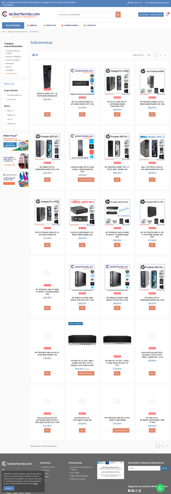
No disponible (14, 95)
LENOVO (11, 123)
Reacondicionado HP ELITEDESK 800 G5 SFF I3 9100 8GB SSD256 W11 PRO (47, 420)
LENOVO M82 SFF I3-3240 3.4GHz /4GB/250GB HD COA (82, 169)
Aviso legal (74, 472)
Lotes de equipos (13, 60)
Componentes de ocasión (13, 52)
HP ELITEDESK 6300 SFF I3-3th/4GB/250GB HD (47, 233)
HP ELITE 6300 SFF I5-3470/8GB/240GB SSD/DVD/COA (117, 104)
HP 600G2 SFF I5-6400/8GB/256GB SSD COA (47, 168)
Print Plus (45, 470)
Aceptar (9, 488)
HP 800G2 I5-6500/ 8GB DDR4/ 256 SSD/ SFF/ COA (82, 298)
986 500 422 (134, 2)
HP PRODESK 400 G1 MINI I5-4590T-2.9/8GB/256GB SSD (47, 291)
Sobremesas (11, 73)
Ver (47, 114)
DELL (10, 110)
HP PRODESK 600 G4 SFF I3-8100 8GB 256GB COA (47, 353)
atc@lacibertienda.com (157, 2)
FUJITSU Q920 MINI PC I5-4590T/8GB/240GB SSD (82, 233)
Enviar (164, 468)
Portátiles (10, 70)
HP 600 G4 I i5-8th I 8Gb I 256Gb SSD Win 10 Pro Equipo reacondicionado (82, 362)
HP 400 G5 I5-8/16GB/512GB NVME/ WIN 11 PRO (152, 420)
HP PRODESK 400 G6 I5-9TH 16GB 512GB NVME (117, 418)
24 (148, 55)
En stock (11, 99)
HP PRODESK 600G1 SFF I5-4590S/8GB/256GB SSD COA (152, 102)
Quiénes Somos (48, 467)
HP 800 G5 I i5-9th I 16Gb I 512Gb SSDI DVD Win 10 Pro (117, 362)
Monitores (10, 63)
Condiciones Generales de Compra (81, 468)
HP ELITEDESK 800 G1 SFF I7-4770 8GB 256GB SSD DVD (152, 234)
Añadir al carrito (86, 179)
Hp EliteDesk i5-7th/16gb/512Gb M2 (82, 418)
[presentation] (148, 477)
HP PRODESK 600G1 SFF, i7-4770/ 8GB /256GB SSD (117, 168)
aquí (36, 483)
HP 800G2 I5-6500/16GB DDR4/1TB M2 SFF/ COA (117, 298)
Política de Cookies (78, 479)
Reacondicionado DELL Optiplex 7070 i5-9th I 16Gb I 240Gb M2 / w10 (152, 354)
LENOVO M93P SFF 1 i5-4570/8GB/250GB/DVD (47, 94)
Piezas (8, 67)
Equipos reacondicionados (13, 45)
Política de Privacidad (79, 476)
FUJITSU (11, 115)
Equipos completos (13, 56)
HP (10, 119)
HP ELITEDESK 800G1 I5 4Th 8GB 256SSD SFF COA (82, 102)
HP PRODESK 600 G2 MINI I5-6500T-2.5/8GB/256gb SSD (117, 234)
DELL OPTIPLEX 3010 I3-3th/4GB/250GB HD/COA (152, 168)
